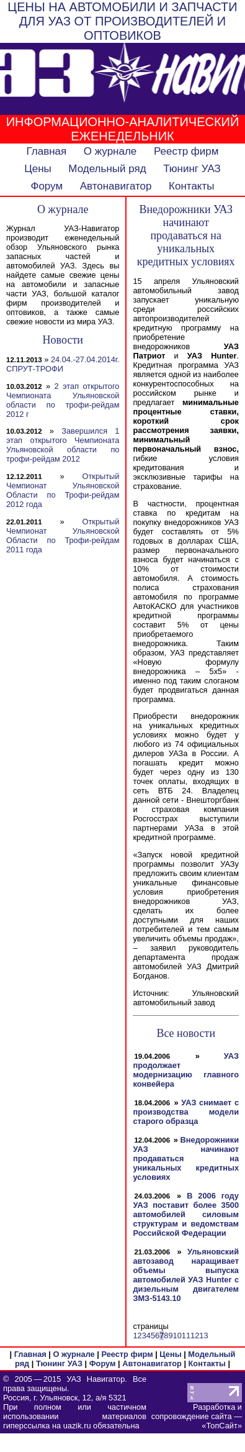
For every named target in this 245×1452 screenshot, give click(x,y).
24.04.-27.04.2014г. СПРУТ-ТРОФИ (62, 364)
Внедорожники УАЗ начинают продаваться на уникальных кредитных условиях (186, 1158)
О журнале (110, 151)
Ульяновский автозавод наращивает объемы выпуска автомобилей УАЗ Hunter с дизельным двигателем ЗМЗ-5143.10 (186, 1275)
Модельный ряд (107, 169)
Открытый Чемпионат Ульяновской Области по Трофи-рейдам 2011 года (62, 535)
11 (186, 1335)
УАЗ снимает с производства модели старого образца (186, 1112)
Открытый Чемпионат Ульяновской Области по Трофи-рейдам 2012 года (62, 490)
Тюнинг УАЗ (192, 169)
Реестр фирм (186, 151)
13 (203, 1335)
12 (194, 1335)
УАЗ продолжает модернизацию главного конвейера (186, 1070)
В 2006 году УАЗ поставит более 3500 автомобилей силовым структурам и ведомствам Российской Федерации (186, 1214)
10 (177, 1335)
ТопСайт (221, 1425)
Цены (37, 169)
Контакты (191, 186)
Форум (46, 186)
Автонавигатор (116, 186)
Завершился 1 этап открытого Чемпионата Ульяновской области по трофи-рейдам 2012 (62, 444)
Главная (47, 151)
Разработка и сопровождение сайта (196, 1411)
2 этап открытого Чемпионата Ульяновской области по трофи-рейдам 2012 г (62, 400)
